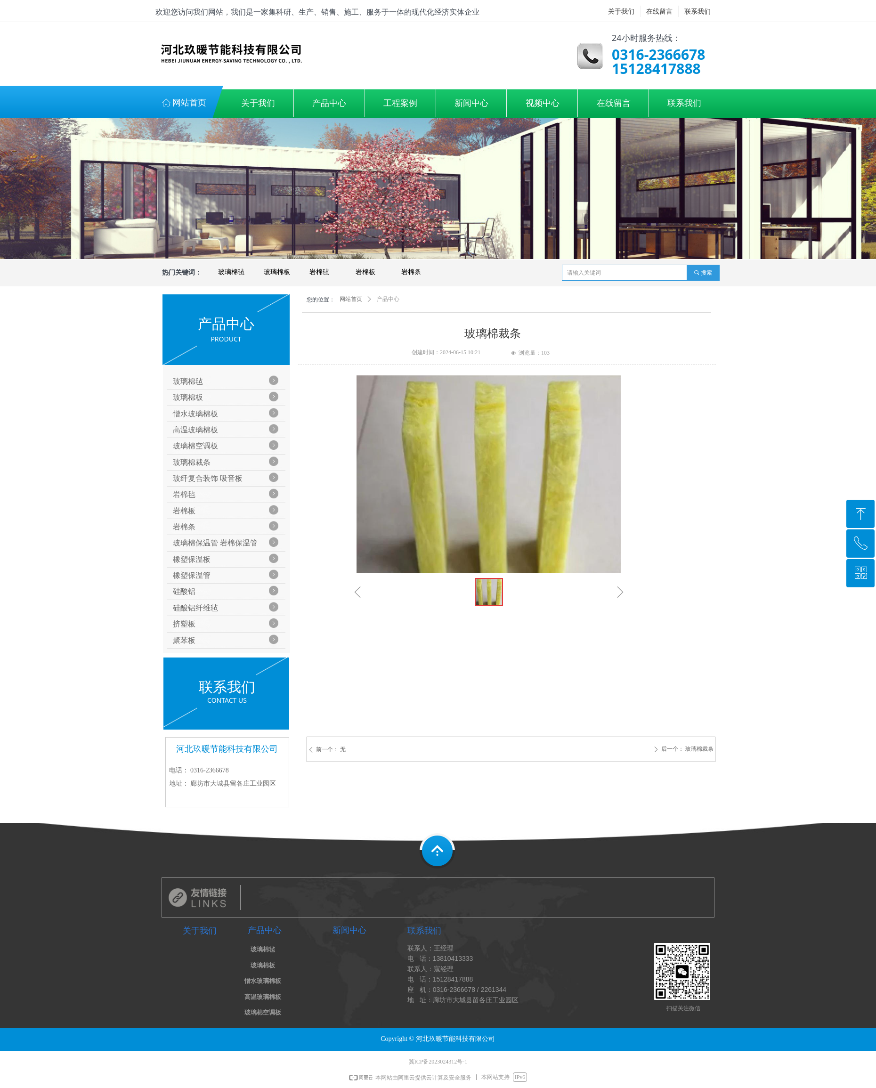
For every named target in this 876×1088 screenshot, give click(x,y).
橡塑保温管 (192, 575)
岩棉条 (411, 272)
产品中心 (388, 299)
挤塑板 (184, 624)
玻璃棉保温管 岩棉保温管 (215, 543)
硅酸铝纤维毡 (195, 608)
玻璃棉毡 (231, 272)
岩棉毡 (319, 272)
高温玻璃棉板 (195, 430)
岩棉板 (365, 272)
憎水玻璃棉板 (195, 414)
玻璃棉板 (277, 272)
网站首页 (351, 299)
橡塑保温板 (192, 559)
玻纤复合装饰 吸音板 (208, 478)
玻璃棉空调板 (195, 446)
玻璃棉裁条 (192, 462)
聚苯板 (184, 640)
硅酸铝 (184, 591)
